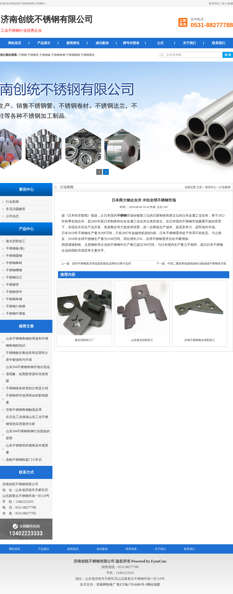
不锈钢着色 (88, 54)
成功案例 (102, 43)
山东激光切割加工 (142, 340)
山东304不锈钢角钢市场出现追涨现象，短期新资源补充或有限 (28, 374)
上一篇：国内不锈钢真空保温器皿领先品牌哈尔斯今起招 (96, 263)
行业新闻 (12, 202)
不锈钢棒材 (14, 263)
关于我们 (189, 43)
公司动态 (12, 216)
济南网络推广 (106, 584)
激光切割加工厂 (84, 340)
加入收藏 (227, 3)
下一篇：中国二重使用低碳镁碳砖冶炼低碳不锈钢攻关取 (191, 263)
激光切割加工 (15, 241)
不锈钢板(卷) (15, 248)
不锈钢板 (45, 54)
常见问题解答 (15, 209)
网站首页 (14, 43)
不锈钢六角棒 (15, 306)
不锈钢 (22, 54)
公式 (160, 43)
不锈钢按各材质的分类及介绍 (27, 388)
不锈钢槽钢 (14, 270)
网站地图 (153, 584)
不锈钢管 (33, 54)
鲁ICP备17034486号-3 (131, 584)
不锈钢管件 (14, 292)
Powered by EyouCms (148, 561)
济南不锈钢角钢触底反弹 (24, 409)
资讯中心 (210, 187)
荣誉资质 (131, 549)
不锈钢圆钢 (73, 54)
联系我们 (214, 3)
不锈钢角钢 (58, 54)
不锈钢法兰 (14, 277)
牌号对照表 (131, 43)
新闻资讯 (72, 43)
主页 (199, 187)
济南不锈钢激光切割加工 (199, 340)
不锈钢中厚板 (15, 313)
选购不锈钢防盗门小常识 (24, 459)
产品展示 (43, 43)
